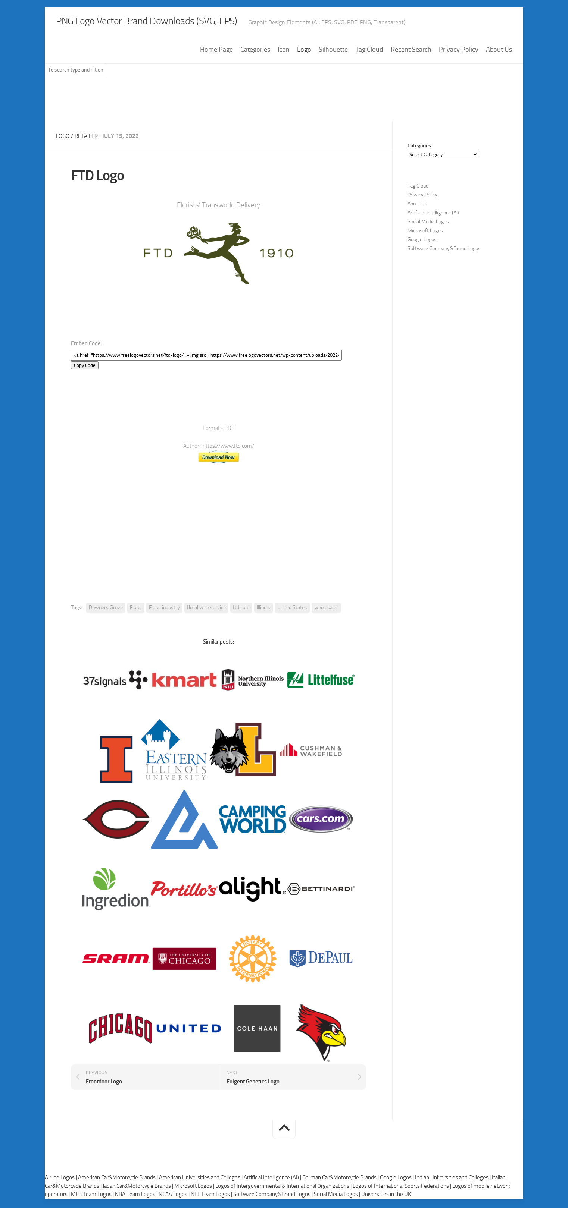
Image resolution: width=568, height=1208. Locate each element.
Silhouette (333, 52)
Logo (304, 52)
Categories (255, 52)
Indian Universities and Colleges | (453, 1179)
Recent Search (411, 52)
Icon (284, 52)
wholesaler (326, 609)
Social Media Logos (428, 224)
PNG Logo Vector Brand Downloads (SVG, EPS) (181, 22)
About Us (499, 52)
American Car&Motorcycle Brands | (118, 1179)
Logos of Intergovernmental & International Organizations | (284, 1188)
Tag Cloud (369, 52)
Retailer (89, 138)
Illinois (263, 609)
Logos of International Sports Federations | (402, 1188)
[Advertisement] (284, 104)
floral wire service (206, 609)
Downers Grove (106, 609)
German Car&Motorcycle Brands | (341, 1179)
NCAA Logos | (175, 1196)
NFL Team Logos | (212, 1196)
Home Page (216, 52)
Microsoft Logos (425, 233)
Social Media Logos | (337, 1196)
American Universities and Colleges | (201, 1179)
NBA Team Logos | (137, 1196)
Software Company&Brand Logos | (273, 1196)
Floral (136, 609)
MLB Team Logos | (93, 1196)
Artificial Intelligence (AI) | (273, 1179)
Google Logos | (397, 1179)
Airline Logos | (61, 1179)
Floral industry (164, 609)
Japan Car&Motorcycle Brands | (138, 1188)
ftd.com (241, 609)
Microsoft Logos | (194, 1188)
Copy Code (85, 367)
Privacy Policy (458, 52)
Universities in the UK (386, 1196)
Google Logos (422, 242)
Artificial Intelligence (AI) (433, 215)
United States (292, 609)
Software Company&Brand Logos (444, 251)
